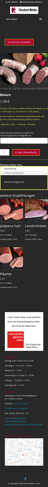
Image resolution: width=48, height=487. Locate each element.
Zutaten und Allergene (14, 173)
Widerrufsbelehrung (13, 424)
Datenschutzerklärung (33, 424)
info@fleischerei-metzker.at (16, 408)
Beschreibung (10, 168)
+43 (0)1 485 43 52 (21, 403)
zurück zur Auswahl (19, 42)
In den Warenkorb (26, 152)
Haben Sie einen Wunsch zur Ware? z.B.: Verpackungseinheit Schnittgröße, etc (17, 134)
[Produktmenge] (4, 152)
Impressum (9, 418)
